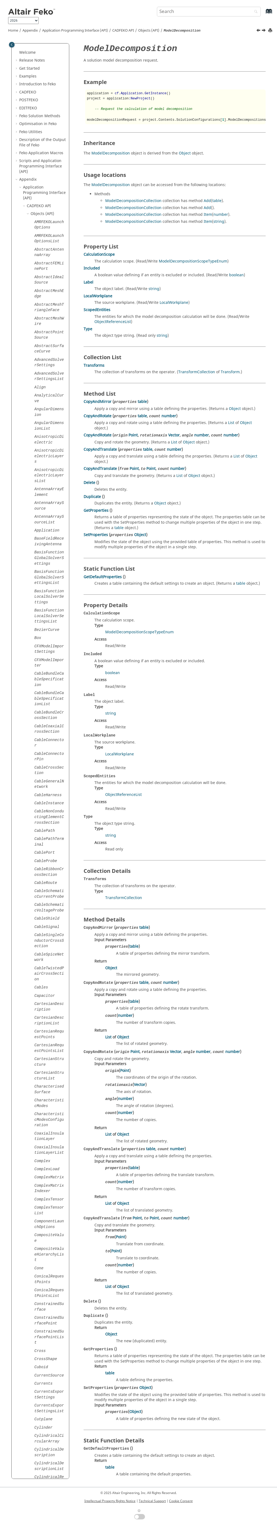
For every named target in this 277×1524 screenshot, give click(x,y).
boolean (236, 275)
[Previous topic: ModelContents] (259, 31)
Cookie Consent (181, 1501)
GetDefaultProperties (103, 577)
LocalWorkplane (98, 296)
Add (207, 201)
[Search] (254, 12)
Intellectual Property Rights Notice (110, 1501)
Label (88, 282)
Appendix (30, 30)
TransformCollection (196, 372)
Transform (230, 372)
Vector (174, 435)
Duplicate (92, 497)
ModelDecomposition (110, 153)
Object (185, 153)
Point (133, 435)
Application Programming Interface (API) (75, 30)
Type (88, 329)
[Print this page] (271, 30)
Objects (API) (148, 30)
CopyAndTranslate (100, 449)
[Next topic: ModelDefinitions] (264, 31)
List (231, 423)
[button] (32, 52)
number (220, 214)
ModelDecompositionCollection (133, 201)
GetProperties (96, 510)
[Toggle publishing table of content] (12, 45)
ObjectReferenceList (112, 322)
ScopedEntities (97, 310)
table (217, 201)
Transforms (94, 365)
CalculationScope (99, 254)
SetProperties (96, 535)
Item (208, 214)
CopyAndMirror (97, 402)
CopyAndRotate (97, 416)
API (123, 30)
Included (92, 268)
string (218, 221)
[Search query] (209, 11)
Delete (89, 483)
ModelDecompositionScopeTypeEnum (193, 261)
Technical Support (152, 1501)
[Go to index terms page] (263, 14)
